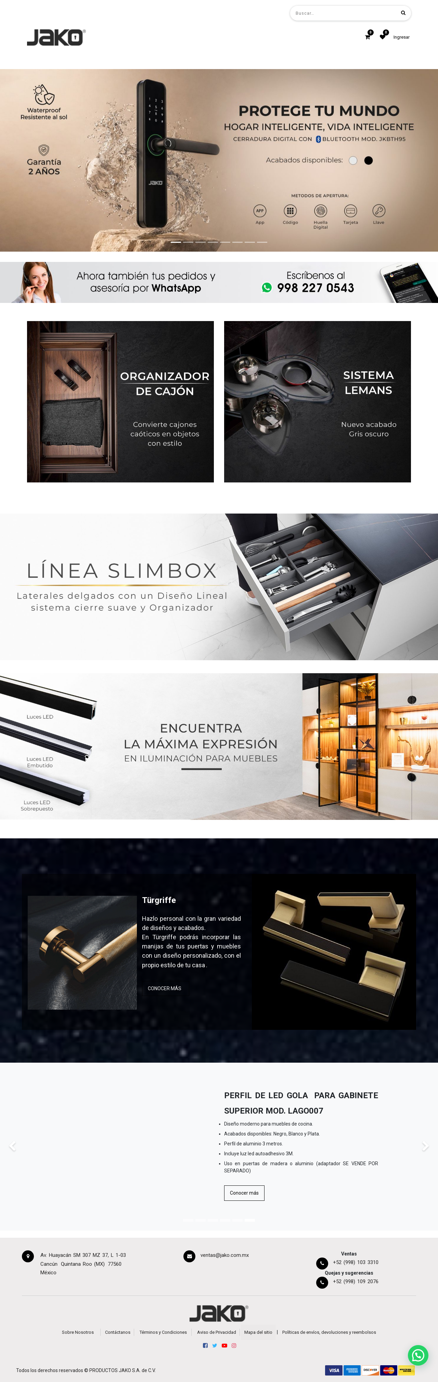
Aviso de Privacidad (216, 1332)
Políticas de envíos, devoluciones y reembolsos (329, 1332)
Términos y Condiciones (163, 1332)
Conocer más (244, 1193)
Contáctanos (117, 1332)
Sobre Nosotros (78, 1332)
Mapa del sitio (258, 1332)
